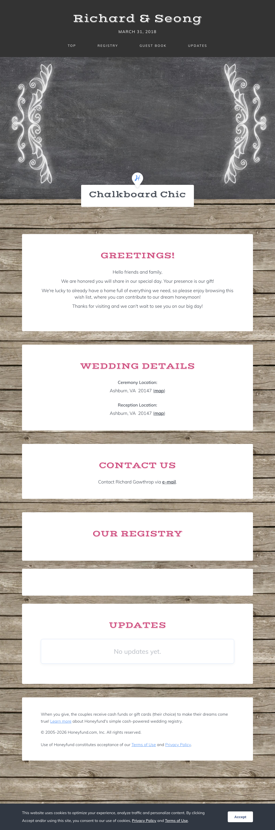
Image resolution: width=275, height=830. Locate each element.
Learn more (60, 721)
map (159, 391)
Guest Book (153, 46)
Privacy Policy (178, 744)
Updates (197, 46)
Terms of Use (144, 744)
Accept (240, 817)
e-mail (169, 482)
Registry (107, 46)
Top (72, 46)
